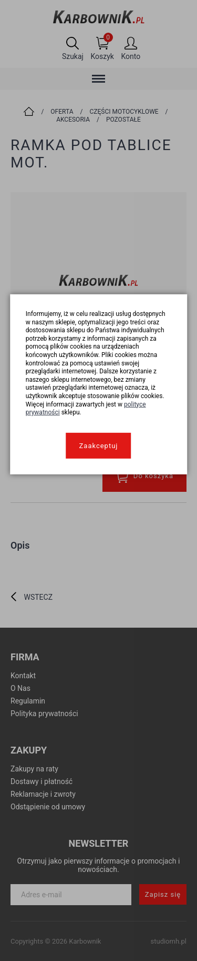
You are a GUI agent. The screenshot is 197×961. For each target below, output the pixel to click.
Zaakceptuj (98, 446)
